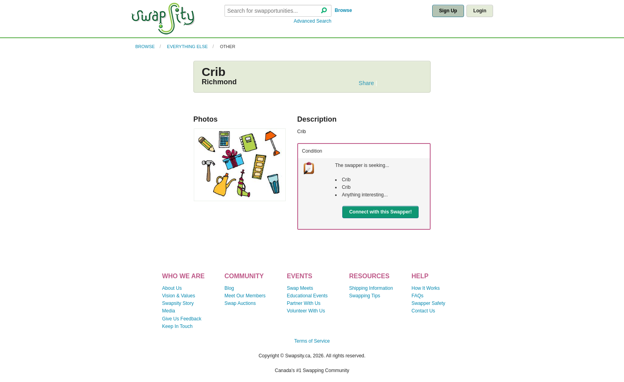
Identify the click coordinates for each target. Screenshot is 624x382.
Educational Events (307, 296)
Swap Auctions (240, 303)
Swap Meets (300, 288)
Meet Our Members (244, 296)
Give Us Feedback (181, 319)
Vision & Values (178, 296)
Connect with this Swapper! (380, 212)
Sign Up (448, 11)
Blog (229, 288)
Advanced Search (313, 21)
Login (479, 11)
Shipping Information (371, 288)
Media (168, 311)
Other (228, 46)
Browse (343, 10)
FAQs (417, 296)
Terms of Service (312, 341)
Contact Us (423, 311)
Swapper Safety (428, 303)
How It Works (425, 288)
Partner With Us (304, 303)
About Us (171, 288)
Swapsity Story (177, 303)
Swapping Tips (364, 296)
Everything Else (187, 46)
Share (366, 83)
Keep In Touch (177, 326)
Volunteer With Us (306, 311)
